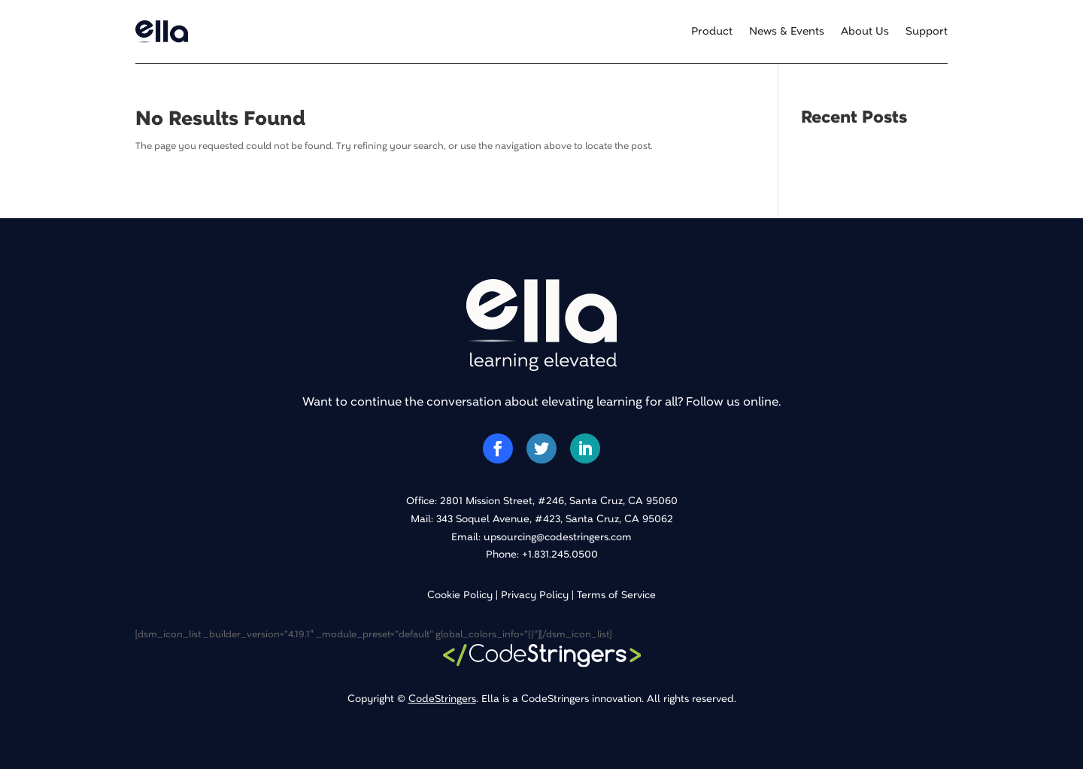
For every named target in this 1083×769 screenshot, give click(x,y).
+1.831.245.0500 (560, 554)
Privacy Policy (535, 595)
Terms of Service (616, 595)
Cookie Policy (460, 595)
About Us (865, 31)
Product (712, 31)
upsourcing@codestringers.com (558, 537)
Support (927, 31)
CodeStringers (442, 698)
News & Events (786, 31)
